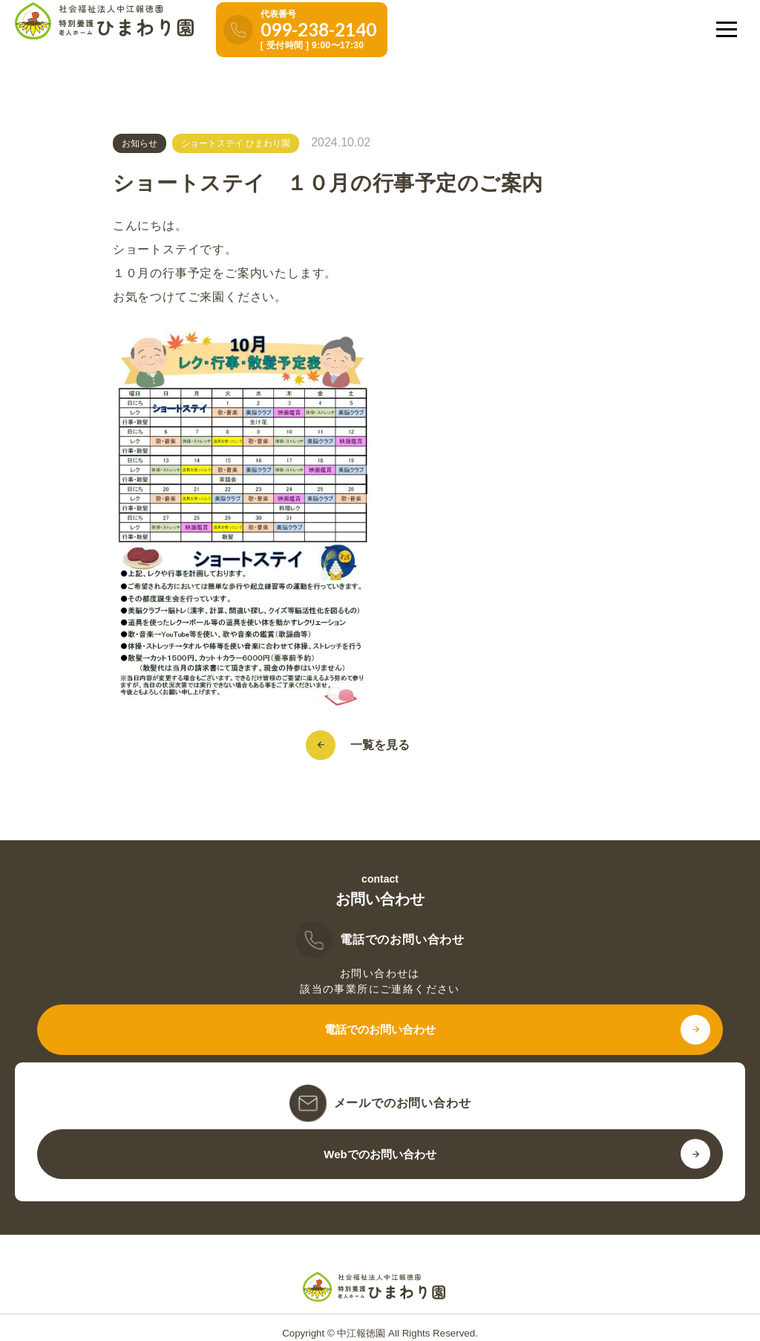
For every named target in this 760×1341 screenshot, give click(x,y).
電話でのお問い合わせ (380, 1029)
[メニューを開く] (726, 29)
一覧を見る (372, 745)
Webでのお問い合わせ (380, 1154)
